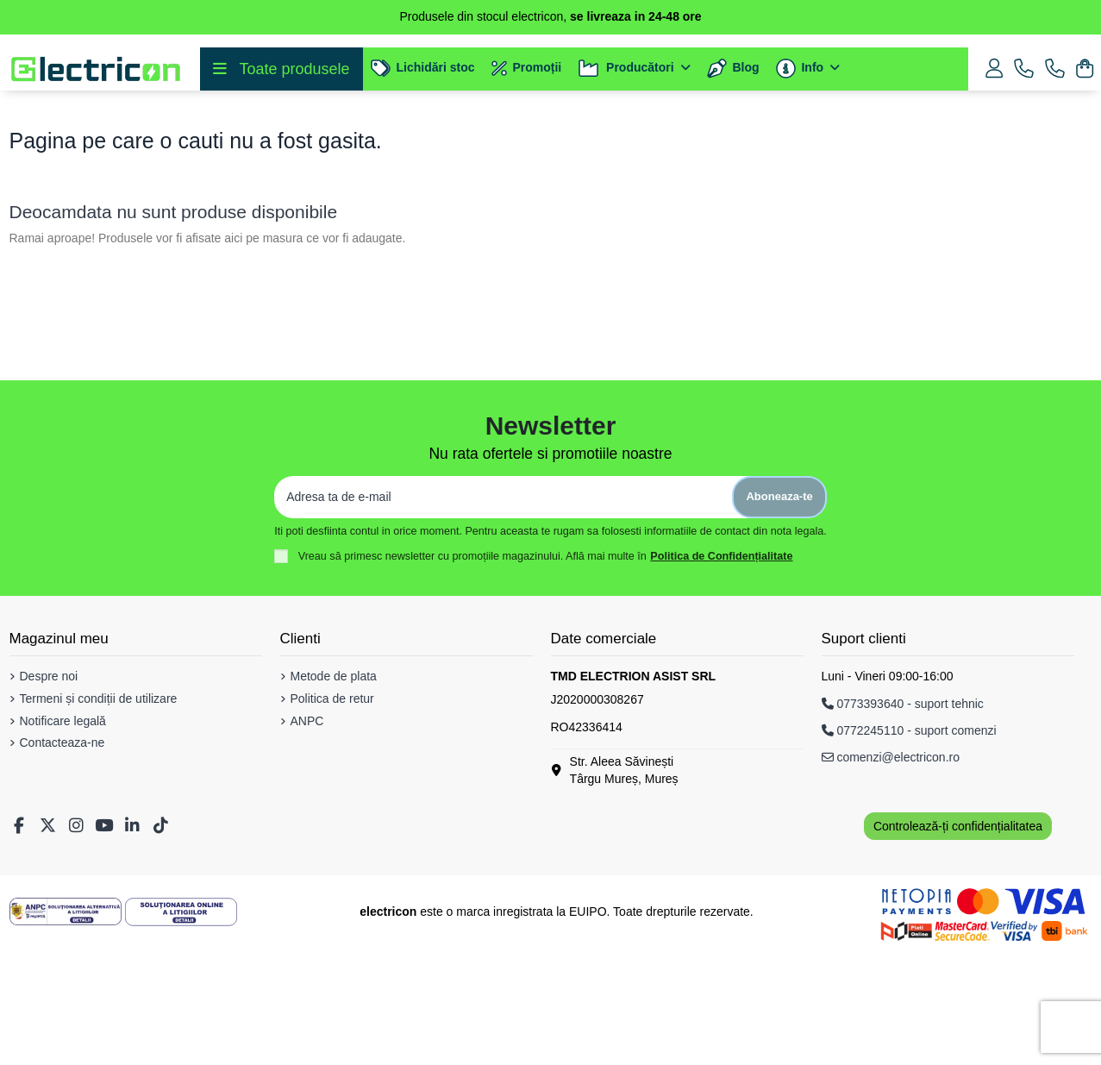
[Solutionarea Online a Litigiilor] (181, 1029)
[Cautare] (513, 149)
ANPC (307, 838)
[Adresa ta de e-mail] (503, 614)
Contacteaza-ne (62, 860)
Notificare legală (63, 838)
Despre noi (49, 793)
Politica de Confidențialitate (721, 673)
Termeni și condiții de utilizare (99, 816)
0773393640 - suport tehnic (903, 821)
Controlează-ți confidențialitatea (957, 943)
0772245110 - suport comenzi (909, 848)
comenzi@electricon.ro (891, 874)
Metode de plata (334, 793)
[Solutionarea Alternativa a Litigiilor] (65, 1029)
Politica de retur (332, 816)
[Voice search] (875, 149)
